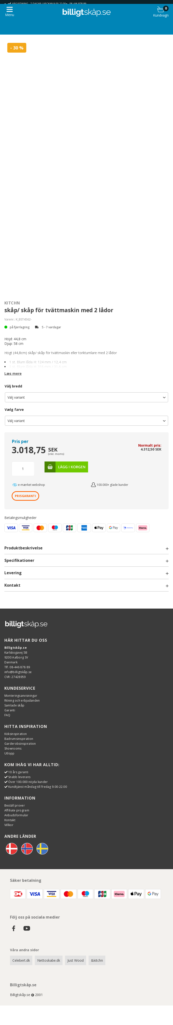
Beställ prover (14, 805)
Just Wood (75, 960)
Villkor (8, 825)
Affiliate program (16, 810)
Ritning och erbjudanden (22, 700)
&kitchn (97, 960)
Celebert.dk (21, 960)
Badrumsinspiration (18, 739)
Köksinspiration (15, 734)
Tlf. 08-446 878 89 (17, 667)
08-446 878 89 (78, 3)
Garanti (9, 710)
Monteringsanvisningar (20, 696)
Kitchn (12, 303)
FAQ (7, 715)
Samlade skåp (14, 705)
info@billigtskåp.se (18, 672)
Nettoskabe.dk (48, 960)
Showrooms (13, 748)
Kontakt (9, 820)
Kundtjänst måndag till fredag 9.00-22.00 (37, 787)
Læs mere (13, 373)
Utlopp (9, 753)
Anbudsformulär (16, 815)
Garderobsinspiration (20, 744)
